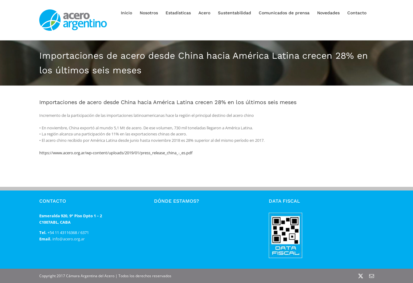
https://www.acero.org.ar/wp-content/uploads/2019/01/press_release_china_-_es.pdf (115, 152)
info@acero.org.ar (68, 239)
